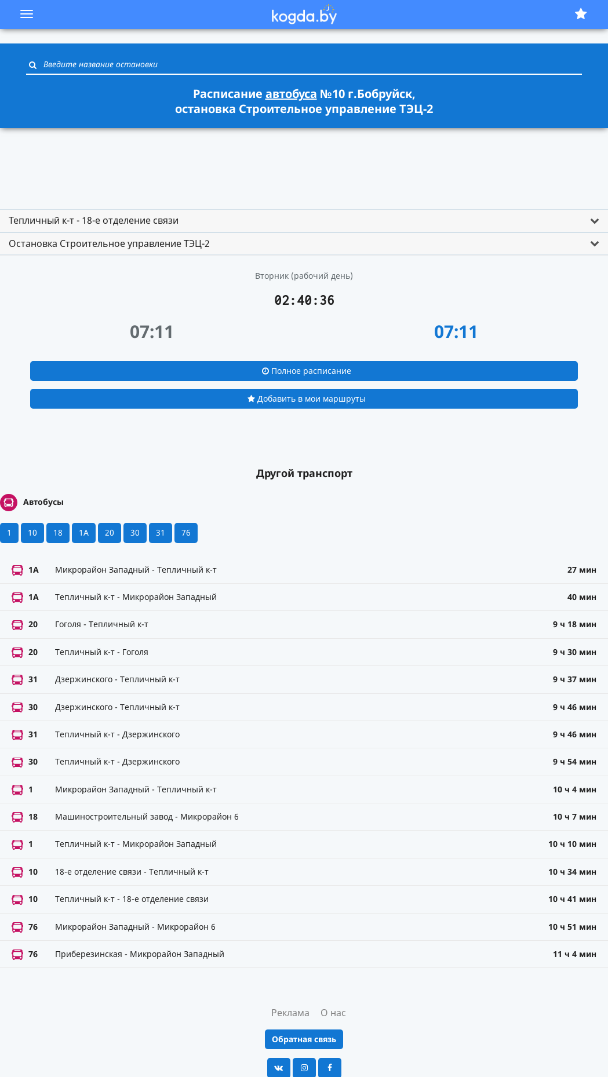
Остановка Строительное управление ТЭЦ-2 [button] (109, 243)
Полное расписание (306, 370)
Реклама (290, 1012)
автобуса (291, 93)
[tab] (304, 221)
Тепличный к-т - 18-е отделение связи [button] (94, 220)
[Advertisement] (304, 163)
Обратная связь (304, 1039)
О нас (333, 1012)
